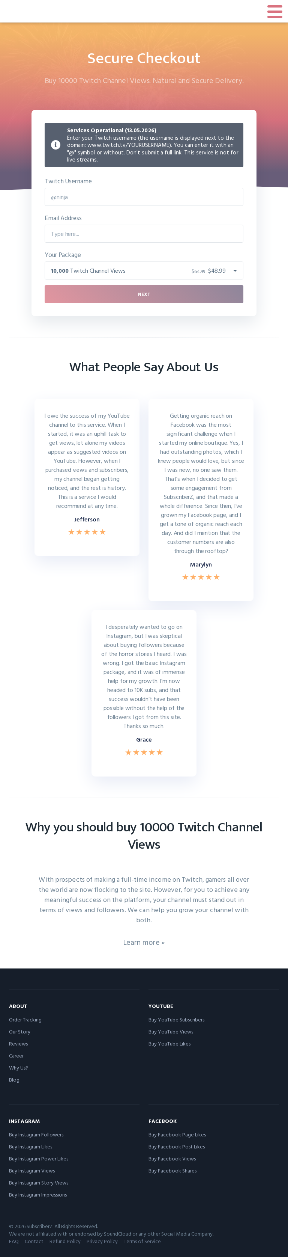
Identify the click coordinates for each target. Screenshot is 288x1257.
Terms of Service (142, 1241)
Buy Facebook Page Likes (177, 1134)
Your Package (63, 254)
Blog (14, 1079)
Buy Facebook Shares (172, 1170)
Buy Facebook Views (172, 1158)
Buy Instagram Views (32, 1170)
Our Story (19, 1031)
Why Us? (18, 1067)
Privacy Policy (102, 1241)
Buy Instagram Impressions (38, 1194)
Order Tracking (25, 1019)
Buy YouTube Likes (169, 1043)
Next (144, 294)
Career (16, 1055)
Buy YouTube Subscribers (176, 1019)
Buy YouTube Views (170, 1031)
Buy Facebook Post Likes (176, 1146)
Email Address (63, 217)
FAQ (14, 1241)
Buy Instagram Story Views (38, 1182)
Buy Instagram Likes (30, 1146)
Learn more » (144, 941)
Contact (34, 1241)
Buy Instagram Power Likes (38, 1158)
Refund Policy (65, 1241)
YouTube (160, 1006)
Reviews (18, 1043)
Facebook (162, 1121)
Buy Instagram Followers (36, 1134)
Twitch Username (68, 181)
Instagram (24, 1121)
